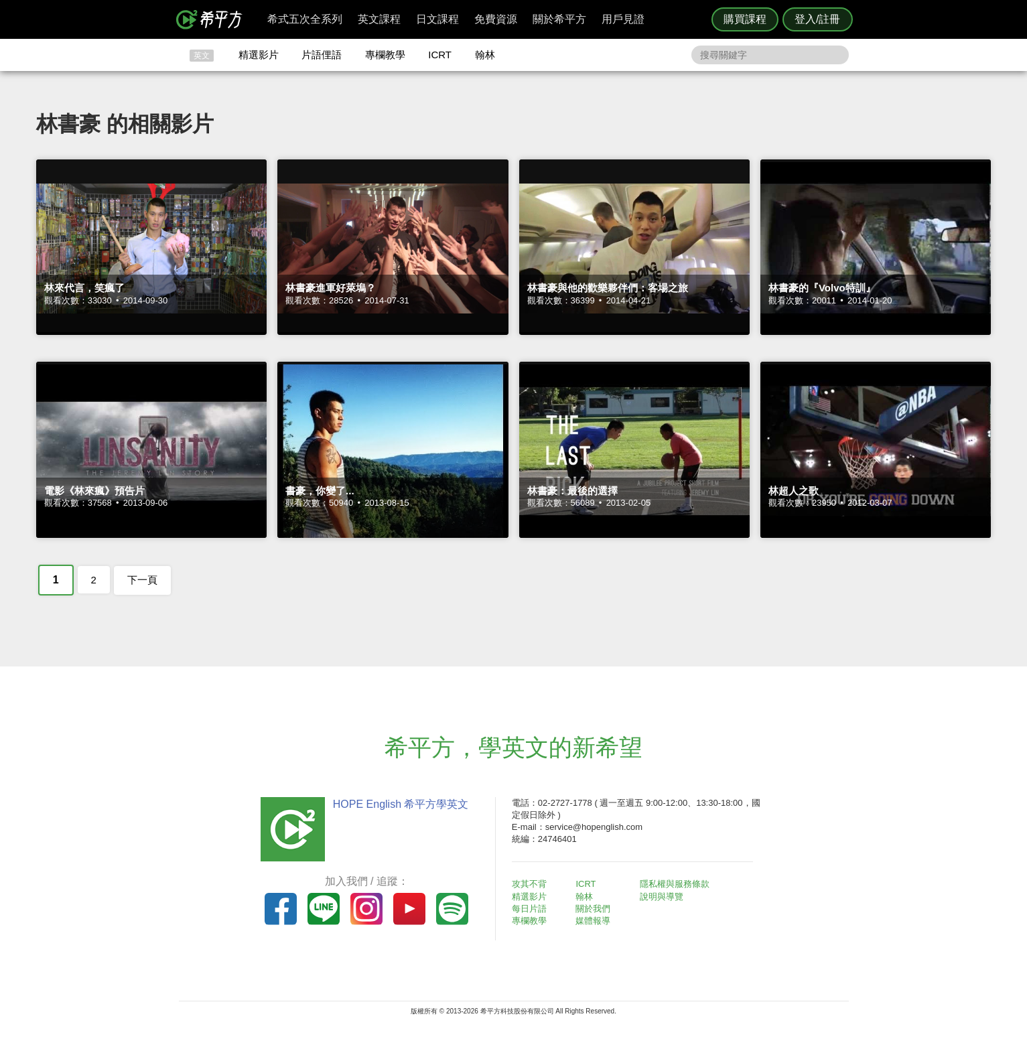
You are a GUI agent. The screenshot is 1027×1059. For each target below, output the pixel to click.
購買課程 (745, 19)
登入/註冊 (817, 19)
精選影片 (258, 54)
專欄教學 (385, 54)
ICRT (440, 54)
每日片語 (529, 909)
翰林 (485, 54)
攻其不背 (529, 884)
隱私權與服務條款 (675, 884)
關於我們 (593, 909)
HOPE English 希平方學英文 (400, 804)
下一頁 (142, 579)
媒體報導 (593, 921)
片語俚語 (321, 54)
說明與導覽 (662, 897)
